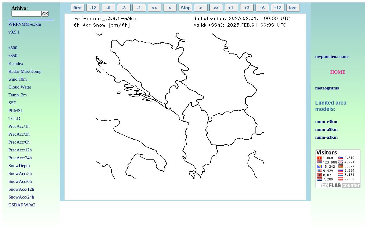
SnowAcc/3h (20, 173)
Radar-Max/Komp (25, 71)
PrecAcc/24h (20, 157)
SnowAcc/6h (20, 181)
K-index (15, 63)
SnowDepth (19, 165)
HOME (338, 72)
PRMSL (15, 110)
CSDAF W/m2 (21, 204)
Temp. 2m (17, 94)
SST (12, 102)
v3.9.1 (14, 32)
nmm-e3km (326, 121)
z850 (12, 55)
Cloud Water (19, 87)
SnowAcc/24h (21, 197)
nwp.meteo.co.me (331, 56)
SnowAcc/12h (21, 189)
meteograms (327, 88)
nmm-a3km (326, 137)
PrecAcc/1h (19, 126)
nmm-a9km (326, 129)
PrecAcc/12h (20, 149)
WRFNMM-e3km (24, 24)
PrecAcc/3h (19, 134)
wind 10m (17, 79)
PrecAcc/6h (19, 142)
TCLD (14, 118)
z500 (12, 47)
